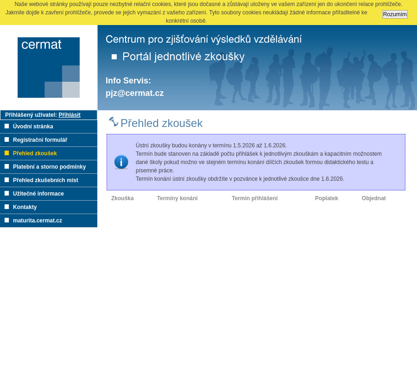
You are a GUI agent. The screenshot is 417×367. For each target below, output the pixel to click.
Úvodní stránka (33, 126)
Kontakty (25, 207)
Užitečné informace (38, 193)
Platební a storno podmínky (49, 167)
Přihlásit (69, 115)
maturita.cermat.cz (37, 220)
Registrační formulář (40, 140)
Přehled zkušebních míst (45, 180)
